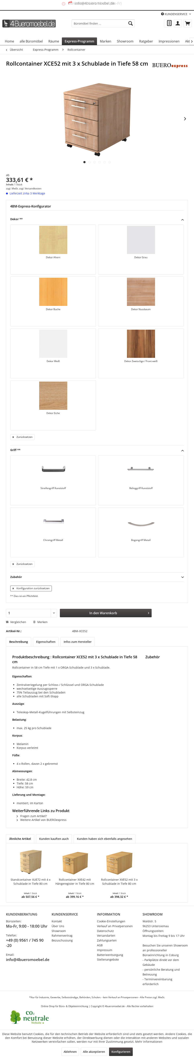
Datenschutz (105, 931)
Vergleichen (16, 622)
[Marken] (105, 41)
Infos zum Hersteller (78, 642)
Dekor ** (97, 219)
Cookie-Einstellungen (111, 921)
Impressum (104, 950)
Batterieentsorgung (110, 955)
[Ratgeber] (146, 41)
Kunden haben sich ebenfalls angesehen (104, 839)
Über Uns (58, 926)
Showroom (59, 931)
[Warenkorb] (188, 23)
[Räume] (54, 41)
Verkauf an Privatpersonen (115, 926)
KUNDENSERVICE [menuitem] (174, 14)
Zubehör (97, 577)
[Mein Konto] (178, 23)
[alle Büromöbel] (31, 41)
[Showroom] (125, 41)
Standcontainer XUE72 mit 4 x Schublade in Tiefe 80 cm (26, 884)
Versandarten (106, 935)
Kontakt (57, 921)
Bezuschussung (62, 940)
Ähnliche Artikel (20, 839)
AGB (100, 945)
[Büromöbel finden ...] (103, 23)
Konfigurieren (120, 1052)
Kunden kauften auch (54, 839)
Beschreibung (18, 642)
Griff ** (97, 450)
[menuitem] (103, 23)
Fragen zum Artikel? (32, 816)
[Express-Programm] (79, 41)
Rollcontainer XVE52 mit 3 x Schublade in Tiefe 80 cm (97, 884)
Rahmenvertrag (62, 935)
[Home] (9, 41)
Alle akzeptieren (94, 1052)
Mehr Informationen (148, 1042)
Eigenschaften (45, 642)
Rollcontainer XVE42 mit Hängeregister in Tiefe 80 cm (61, 884)
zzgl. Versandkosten (30, 188)
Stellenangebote (108, 959)
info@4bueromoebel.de (27, 959)
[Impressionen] (169, 41)
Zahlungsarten (107, 940)
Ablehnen (70, 1052)
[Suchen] (130, 23)
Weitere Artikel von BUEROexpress (41, 820)
